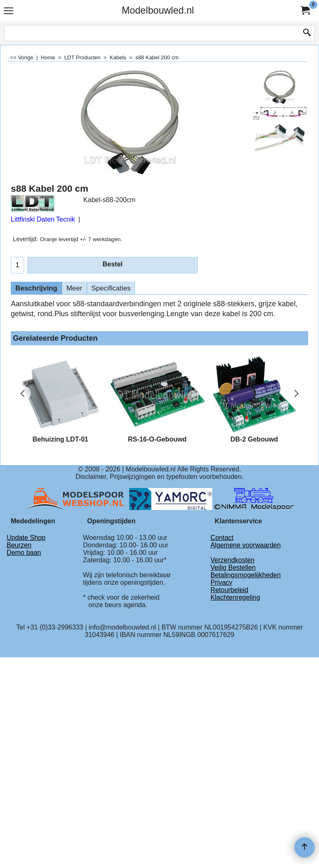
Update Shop (26, 537)
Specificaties (110, 288)
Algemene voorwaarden (246, 545)
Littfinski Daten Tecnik (43, 219)
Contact (222, 537)
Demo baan (24, 552)
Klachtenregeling (235, 597)
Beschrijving (36, 288)
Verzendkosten (233, 560)
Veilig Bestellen (233, 567)
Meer (74, 288)
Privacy (221, 582)
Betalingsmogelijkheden (246, 574)
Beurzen (19, 545)
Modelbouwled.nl (158, 10)
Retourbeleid (229, 589)
